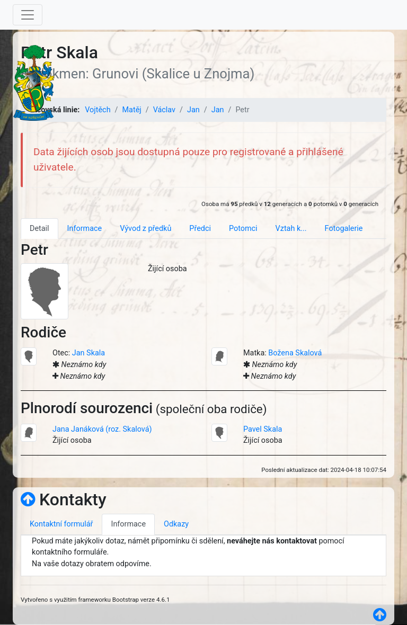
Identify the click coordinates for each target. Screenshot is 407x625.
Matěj (131, 109)
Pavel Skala (262, 429)
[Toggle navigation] (27, 14)
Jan (193, 109)
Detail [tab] (39, 228)
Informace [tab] (84, 228)
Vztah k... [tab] (291, 228)
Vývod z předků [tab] (145, 228)
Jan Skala (88, 353)
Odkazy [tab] (176, 524)
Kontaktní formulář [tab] (61, 524)
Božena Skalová (295, 353)
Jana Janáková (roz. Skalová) (102, 429)
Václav (164, 109)
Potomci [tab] (243, 228)
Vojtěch (97, 109)
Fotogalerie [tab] (344, 228)
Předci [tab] (200, 228)
